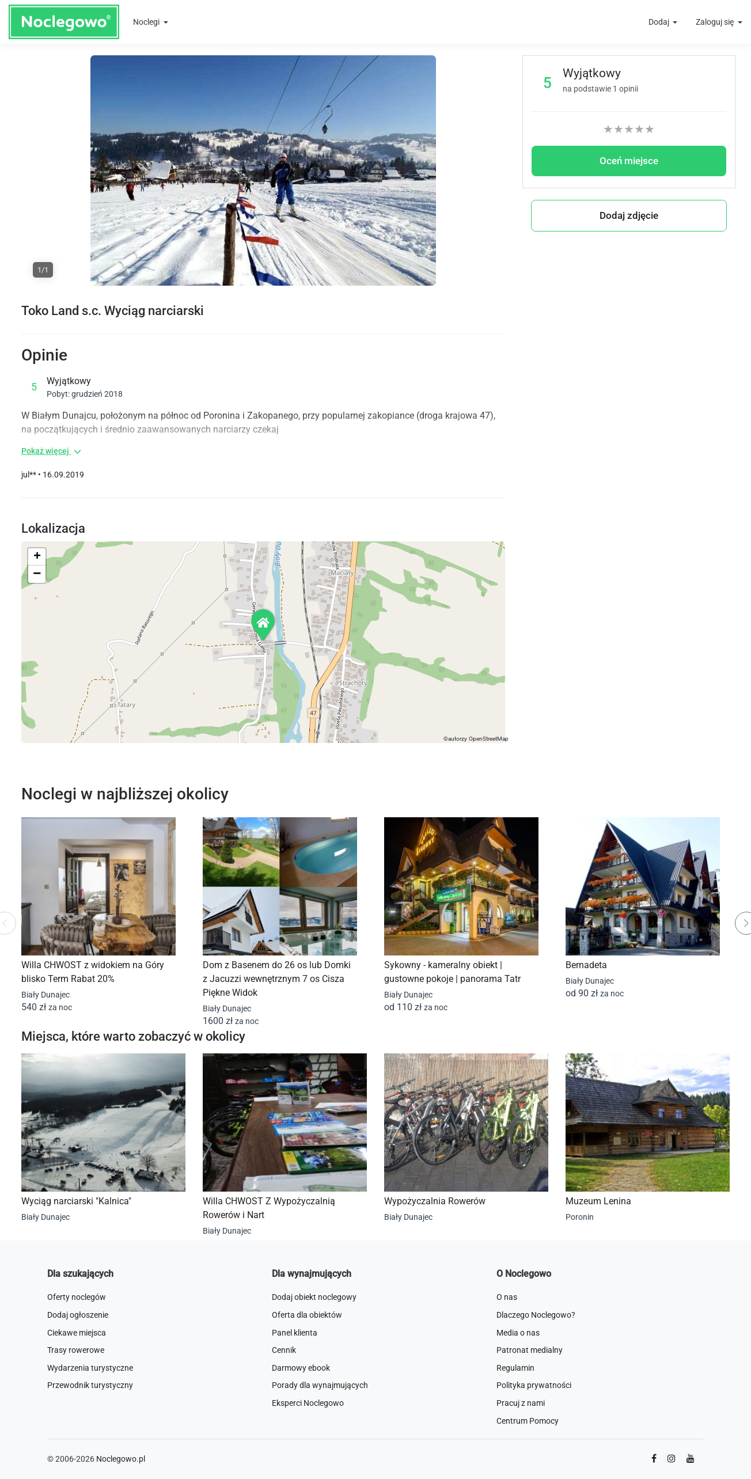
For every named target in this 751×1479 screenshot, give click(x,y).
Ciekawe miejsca (76, 1332)
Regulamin (515, 1367)
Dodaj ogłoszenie (77, 1314)
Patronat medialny (529, 1350)
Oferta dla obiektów (307, 1314)
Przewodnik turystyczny (90, 1385)
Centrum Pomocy (527, 1420)
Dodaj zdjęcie (629, 215)
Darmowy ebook (301, 1367)
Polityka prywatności (533, 1385)
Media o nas (518, 1332)
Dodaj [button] (659, 21)
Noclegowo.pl (120, 1458)
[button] (263, 624)
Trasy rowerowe (75, 1350)
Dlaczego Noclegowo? (535, 1314)
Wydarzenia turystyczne (90, 1367)
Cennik (284, 1350)
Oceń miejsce (629, 160)
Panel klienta (294, 1332)
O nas (506, 1297)
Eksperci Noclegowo (308, 1403)
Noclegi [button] (147, 21)
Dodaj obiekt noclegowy (314, 1297)
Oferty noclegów (76, 1297)
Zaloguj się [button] (715, 21)
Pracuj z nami (520, 1403)
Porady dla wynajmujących (320, 1385)
